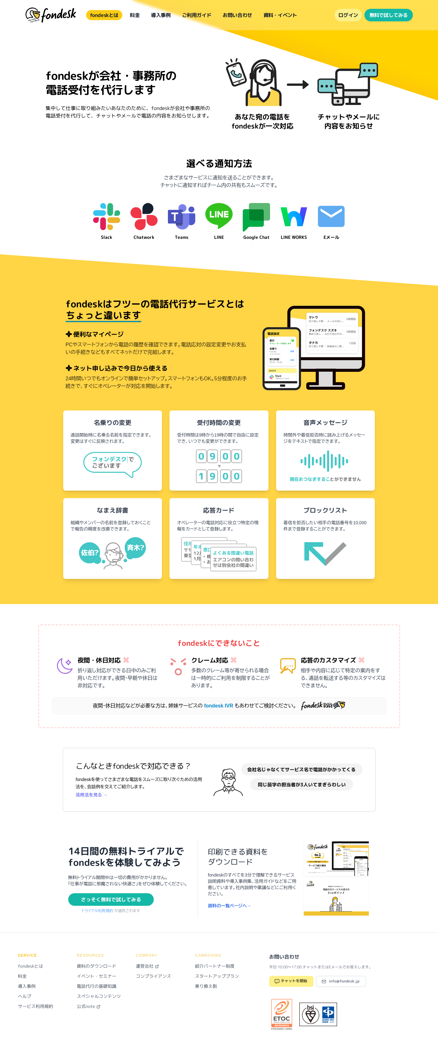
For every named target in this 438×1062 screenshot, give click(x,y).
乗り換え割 (206, 986)
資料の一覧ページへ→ (229, 905)
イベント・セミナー (96, 976)
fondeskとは (104, 15)
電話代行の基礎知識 (96, 986)
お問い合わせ (237, 15)
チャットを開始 (290, 981)
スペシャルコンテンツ (99, 996)
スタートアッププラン (217, 976)
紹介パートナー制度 (215, 966)
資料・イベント (280, 15)
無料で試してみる (388, 15)
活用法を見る (92, 794)
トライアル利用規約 (98, 911)
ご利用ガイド (197, 15)
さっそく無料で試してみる (111, 899)
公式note (89, 1006)
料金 (135, 15)
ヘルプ (24, 996)
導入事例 (160, 15)
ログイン (348, 15)
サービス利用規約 (35, 1006)
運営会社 (147, 966)
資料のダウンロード (96, 966)
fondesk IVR (219, 705)
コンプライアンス (153, 976)
